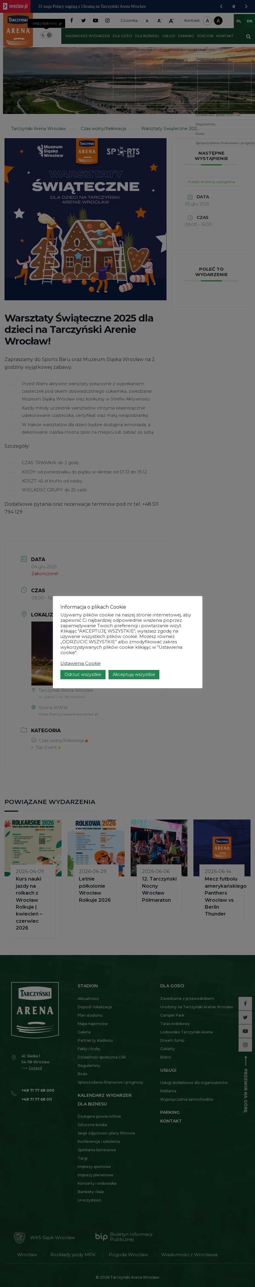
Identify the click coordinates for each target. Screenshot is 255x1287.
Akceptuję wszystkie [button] (134, 674)
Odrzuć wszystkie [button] (83, 674)
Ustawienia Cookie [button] (80, 663)
